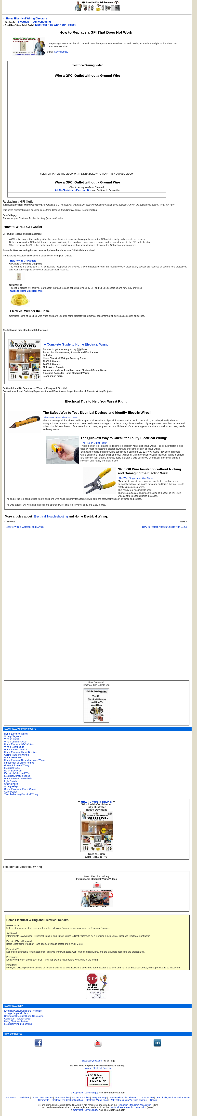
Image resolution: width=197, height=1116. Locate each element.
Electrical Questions (92, 1061)
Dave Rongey (61, 52)
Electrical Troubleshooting (34, 21)
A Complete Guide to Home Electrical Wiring (76, 344)
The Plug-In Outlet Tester (94, 443)
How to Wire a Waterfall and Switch (25, 526)
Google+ (154, 1100)
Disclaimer (24, 1097)
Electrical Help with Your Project (55, 24)
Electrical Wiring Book (97, 1100)
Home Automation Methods (18, 778)
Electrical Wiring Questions (18, 1024)
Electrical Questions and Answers (173, 1097)
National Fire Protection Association (128, 1107)
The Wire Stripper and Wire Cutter (136, 478)
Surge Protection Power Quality (20, 789)
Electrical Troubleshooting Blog (67, 1100)
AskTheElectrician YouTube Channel (129, 1100)
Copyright (78, 1092)
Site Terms (10, 1097)
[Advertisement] (94, 581)
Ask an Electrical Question (98, 1068)
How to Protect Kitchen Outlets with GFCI (164, 526)
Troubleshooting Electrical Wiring (21, 794)
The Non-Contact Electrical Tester (61, 417)
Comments (43, 1100)
